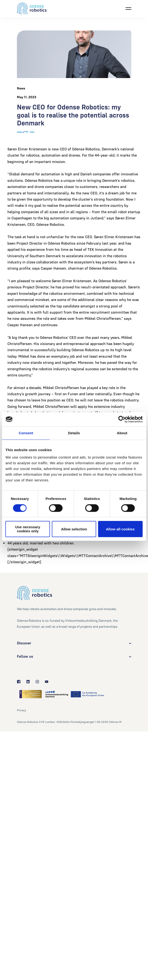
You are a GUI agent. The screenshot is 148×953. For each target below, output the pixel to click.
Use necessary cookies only (27, 529)
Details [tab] (74, 433)
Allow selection (74, 529)
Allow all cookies (120, 529)
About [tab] (122, 433)
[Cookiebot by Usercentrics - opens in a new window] (122, 419)
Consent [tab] (26, 433)
